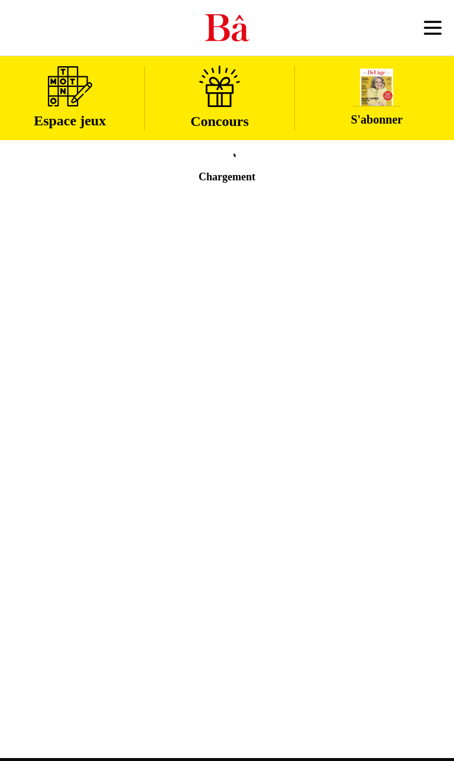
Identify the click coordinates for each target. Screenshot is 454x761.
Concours (219, 97)
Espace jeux (70, 97)
